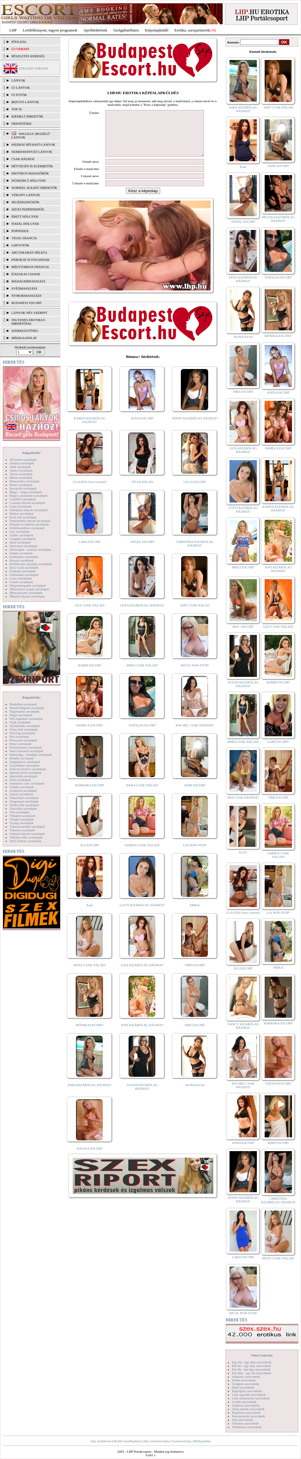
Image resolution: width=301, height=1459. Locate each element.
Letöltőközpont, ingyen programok (50, 30)
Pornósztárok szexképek (26, 747)
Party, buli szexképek (24, 729)
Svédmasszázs (24, 288)
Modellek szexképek (23, 704)
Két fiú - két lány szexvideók (251, 1369)
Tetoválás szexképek (23, 808)
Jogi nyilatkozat (100, 1441)
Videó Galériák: (262, 1355)
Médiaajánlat (201, 1441)
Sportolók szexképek (23, 776)
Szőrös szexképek (21, 794)
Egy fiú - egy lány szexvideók (252, 1362)
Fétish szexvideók (244, 1380)
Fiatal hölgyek (25, 223)
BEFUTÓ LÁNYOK (25, 102)
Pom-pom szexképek (23, 740)
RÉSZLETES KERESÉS (27, 56)
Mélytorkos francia (30, 267)
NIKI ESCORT (195, 1034)
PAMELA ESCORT (90, 734)
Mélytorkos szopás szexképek (29, 589)
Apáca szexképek (21, 470)
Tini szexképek (20, 812)
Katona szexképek (22, 560)
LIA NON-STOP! (194, 854)
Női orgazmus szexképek (26, 718)
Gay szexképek (20, 531)
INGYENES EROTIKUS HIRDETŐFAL (28, 321)
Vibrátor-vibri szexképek (26, 837)
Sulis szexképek (20, 780)
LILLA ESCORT (195, 491)
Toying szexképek (22, 823)
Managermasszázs (28, 281)
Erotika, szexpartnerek (192, 30)
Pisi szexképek (19, 736)
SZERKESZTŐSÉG (24, 330)
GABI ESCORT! (278, 741)
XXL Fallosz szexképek (25, 841)
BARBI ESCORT (90, 674)
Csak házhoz (23, 159)
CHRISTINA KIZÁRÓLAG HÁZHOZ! (195, 552)
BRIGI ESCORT (243, 567)
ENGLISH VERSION (33, 68)
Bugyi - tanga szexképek (26, 492)
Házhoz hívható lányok (33, 144)
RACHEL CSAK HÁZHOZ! (195, 734)
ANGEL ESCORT (142, 550)
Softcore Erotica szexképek (28, 769)
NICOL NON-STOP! (195, 674)
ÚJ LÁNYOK (20, 87)
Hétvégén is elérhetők (32, 166)
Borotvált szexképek (23, 488)
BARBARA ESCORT (89, 794)
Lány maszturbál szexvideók (251, 1398)
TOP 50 (16, 109)
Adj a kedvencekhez (156, 1441)
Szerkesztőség (181, 1441)
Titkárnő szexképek (22, 815)
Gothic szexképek (21, 535)
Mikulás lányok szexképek (27, 596)
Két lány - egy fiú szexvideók (251, 1373)
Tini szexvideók (242, 1420)
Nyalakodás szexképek (25, 726)
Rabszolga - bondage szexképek (31, 754)
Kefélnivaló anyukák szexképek (31, 564)
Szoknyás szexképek (23, 790)
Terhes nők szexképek (24, 805)
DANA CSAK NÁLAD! (142, 794)
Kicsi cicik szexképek (24, 567)
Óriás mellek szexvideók (248, 1409)
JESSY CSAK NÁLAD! (90, 974)
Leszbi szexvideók (244, 1402)
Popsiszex (20, 231)
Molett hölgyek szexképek (27, 708)
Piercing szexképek (22, 733)
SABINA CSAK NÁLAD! (142, 854)
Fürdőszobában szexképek (27, 528)
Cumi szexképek (21, 506)
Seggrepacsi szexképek (25, 762)
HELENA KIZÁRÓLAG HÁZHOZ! (278, 218)
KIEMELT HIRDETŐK (27, 116)
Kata (90, 914)
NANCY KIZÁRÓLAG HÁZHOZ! (243, 1025)
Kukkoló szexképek (23, 571)
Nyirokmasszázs (26, 295)
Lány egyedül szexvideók (249, 1394)
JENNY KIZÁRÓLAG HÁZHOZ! (195, 427)
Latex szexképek (21, 578)
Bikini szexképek (21, 477)
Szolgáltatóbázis (126, 30)
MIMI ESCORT (278, 1143)
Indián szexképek (21, 553)
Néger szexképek (21, 715)
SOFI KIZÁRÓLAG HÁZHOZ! (142, 1034)
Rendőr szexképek (22, 758)
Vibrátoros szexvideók (247, 1427)
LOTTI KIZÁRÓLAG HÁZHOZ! (142, 914)
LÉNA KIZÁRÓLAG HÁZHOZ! (142, 614)
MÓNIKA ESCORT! (90, 1034)
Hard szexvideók (243, 1387)
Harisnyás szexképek (24, 546)
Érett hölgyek (24, 216)
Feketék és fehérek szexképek (29, 524)
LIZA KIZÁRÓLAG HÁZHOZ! (142, 974)
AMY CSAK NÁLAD (195, 614)
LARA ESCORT (90, 550)
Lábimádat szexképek (24, 574)
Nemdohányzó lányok (31, 151)
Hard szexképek (20, 542)
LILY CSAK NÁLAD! (89, 614)
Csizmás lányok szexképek (27, 503)
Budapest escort (26, 303)
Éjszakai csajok (25, 274)
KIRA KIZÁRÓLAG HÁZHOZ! (89, 1094)
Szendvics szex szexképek (27, 783)
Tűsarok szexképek (22, 830)
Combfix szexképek (23, 499)
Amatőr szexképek (22, 463)
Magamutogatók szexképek (28, 585)
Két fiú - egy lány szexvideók (251, 1366)
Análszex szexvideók (246, 1376)
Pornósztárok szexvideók (248, 1416)
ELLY (243, 852)
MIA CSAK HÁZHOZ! (243, 797)
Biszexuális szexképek (24, 481)
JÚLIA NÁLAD (142, 491)
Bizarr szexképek (21, 485)
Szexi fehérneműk (27, 209)
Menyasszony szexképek (26, 592)
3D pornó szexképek (23, 459)
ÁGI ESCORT (89, 854)
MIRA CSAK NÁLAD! (142, 674)
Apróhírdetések (95, 30)
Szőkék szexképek (22, 787)
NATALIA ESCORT (142, 734)
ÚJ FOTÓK (19, 95)
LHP (13, 30)
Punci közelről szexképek (26, 751)
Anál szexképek (20, 467)
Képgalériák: (31, 452)
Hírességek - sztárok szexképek (30, 549)
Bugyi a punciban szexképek (28, 495)
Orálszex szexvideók (245, 1405)
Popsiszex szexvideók (246, 1412)
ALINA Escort (194, 1094)
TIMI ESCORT (194, 974)
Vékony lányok (25, 195)
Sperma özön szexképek (25, 772)
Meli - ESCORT (243, 626)
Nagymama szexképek (24, 711)
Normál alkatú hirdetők (34, 187)
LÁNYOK (18, 80)
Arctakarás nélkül (29, 252)
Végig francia (24, 238)
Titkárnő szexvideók (245, 1423)
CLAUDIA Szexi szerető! (90, 491)
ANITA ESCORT (142, 427)
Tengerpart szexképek (24, 801)
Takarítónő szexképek (24, 797)
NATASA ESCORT (89, 1157)
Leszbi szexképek (21, 582)
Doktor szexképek (22, 513)
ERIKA (195, 914)
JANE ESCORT (194, 794)
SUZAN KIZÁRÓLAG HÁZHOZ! (142, 1095)
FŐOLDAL (19, 41)
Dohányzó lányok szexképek (28, 510)
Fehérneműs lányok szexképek (30, 521)
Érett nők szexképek (23, 517)
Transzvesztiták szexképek (27, 826)
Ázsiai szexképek (21, 474)
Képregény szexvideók (247, 1391)
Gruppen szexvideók (245, 1384)
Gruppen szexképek (23, 538)
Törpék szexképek (22, 819)
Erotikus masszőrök (30, 173)
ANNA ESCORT (243, 1143)
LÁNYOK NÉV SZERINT (29, 312)
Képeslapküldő (157, 30)
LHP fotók (20, 245)
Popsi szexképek (21, 744)
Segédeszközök (25, 202)
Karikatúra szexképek (24, 556)
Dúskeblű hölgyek (28, 180)
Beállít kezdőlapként (127, 1441)
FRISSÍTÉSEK (21, 123)
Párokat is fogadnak (30, 259)
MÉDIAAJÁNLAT (24, 338)
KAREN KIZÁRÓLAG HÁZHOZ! (89, 429)
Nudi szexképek (20, 722)
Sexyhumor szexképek (24, 765)
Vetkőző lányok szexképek (27, 833)
